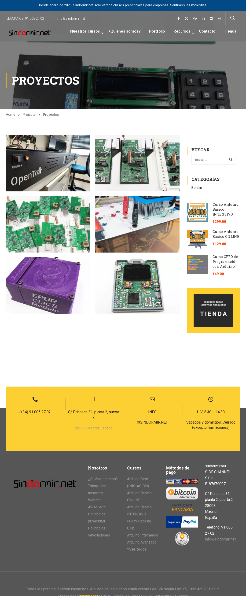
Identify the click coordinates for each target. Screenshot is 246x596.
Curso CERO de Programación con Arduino (225, 261)
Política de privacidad (97, 479)
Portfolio (157, 31)
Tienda (230, 31)
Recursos (182, 31)
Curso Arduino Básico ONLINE (226, 234)
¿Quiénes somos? (124, 31)
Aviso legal (97, 469)
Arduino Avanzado (142, 504)
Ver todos (137, 511)
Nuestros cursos (85, 31)
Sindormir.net (87, 558)
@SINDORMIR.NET (152, 384)
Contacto (207, 31)
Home (10, 115)
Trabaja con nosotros (97, 451)
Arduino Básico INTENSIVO (139, 472)
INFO (152, 374)
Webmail (95, 462)
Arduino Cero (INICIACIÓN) (138, 444)
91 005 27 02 (34, 18)
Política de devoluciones (99, 493)
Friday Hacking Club (139, 486)
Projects (29, 115)
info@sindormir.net (71, 18)
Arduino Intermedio (142, 497)
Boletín (196, 188)
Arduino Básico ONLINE (139, 458)
